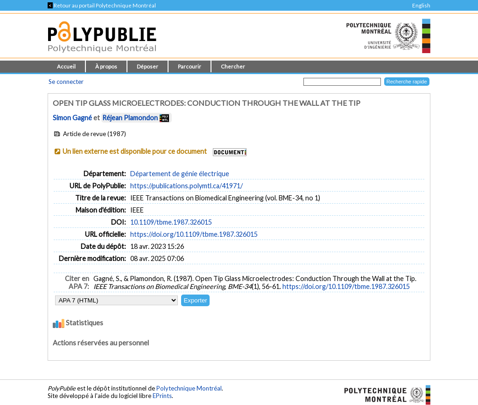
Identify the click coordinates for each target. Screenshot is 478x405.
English (421, 5)
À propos (106, 66)
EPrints (162, 395)
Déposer (147, 66)
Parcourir (189, 66)
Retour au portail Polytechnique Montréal (102, 5)
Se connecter (66, 81)
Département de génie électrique (179, 174)
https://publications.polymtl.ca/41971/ (186, 186)
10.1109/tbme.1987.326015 (171, 222)
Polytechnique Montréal (189, 388)
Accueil (66, 66)
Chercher (233, 66)
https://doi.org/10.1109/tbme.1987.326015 (194, 234)
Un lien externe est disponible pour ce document (135, 151)
